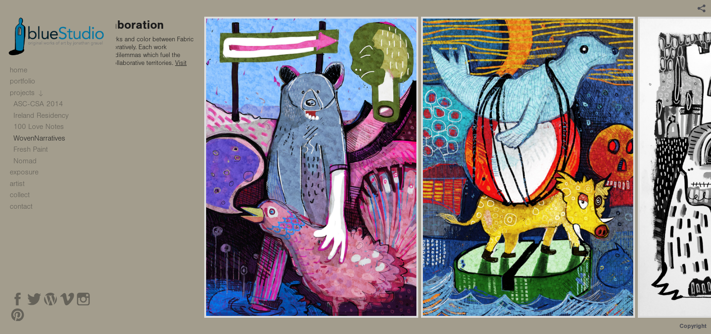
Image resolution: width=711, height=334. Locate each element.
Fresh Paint (30, 149)
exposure (24, 172)
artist (17, 184)
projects (27, 93)
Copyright (693, 325)
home (18, 70)
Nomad (25, 161)
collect (20, 195)
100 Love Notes (38, 126)
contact (21, 206)
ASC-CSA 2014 (43, 104)
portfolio (27, 81)
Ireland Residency (41, 115)
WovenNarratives (39, 138)
